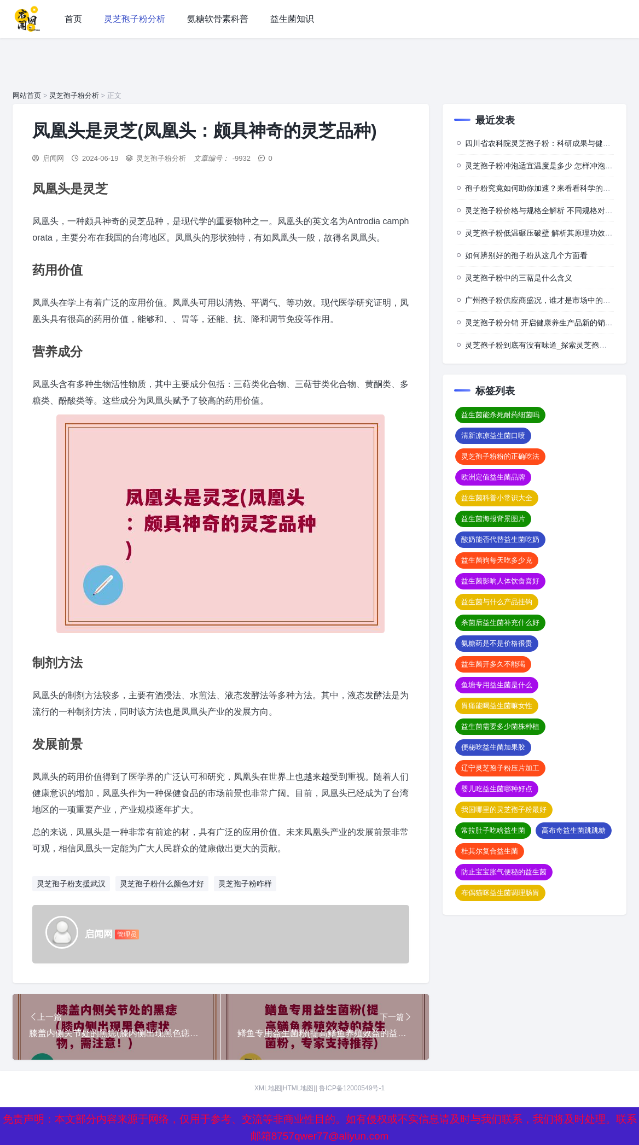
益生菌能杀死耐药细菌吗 (500, 415)
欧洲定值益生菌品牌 (493, 477)
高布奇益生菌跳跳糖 (574, 830)
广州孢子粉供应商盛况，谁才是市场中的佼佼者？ (549, 300)
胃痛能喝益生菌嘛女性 (496, 706)
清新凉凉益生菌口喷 (493, 435)
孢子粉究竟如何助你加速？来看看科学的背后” (543, 188)
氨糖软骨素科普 (217, 19)
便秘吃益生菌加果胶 (493, 747)
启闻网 (53, 158)
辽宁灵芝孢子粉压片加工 (500, 768)
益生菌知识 (292, 19)
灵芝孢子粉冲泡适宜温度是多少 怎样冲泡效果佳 (546, 165)
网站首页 (27, 95)
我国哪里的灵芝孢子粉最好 (504, 809)
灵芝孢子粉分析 (134, 19)
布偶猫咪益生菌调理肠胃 (500, 893)
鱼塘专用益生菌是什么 (496, 685)
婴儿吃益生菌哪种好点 (496, 789)
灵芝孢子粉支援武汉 (71, 883)
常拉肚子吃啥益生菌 (493, 830)
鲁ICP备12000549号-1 (352, 1088)
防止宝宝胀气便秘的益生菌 (504, 872)
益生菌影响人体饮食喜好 (500, 581)
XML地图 (267, 1088)
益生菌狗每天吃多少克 (496, 560)
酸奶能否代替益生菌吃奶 (500, 539)
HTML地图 (298, 1088)
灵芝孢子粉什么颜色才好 (162, 883)
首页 (73, 19)
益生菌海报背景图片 (493, 519)
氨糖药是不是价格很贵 (496, 643)
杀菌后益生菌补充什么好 (500, 622)
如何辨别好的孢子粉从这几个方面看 (526, 255)
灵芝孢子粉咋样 (245, 883)
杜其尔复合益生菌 (489, 851)
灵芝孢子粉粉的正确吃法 (500, 456)
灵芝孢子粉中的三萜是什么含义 (518, 277)
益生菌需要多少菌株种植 (500, 726)
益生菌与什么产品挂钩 (496, 602)
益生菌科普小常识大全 (496, 498)
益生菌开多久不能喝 (493, 664)
